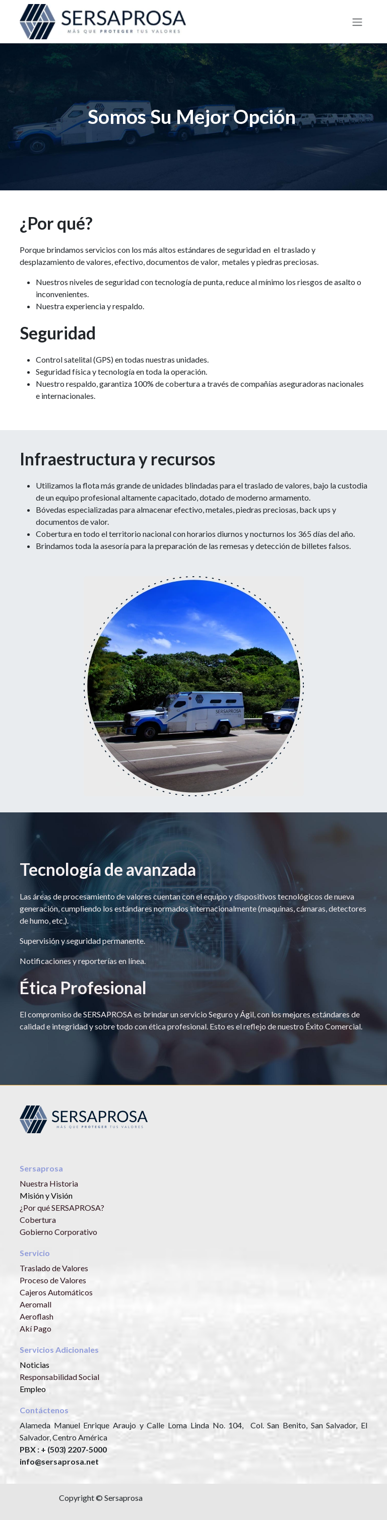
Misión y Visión (46, 1195)
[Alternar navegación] (357, 21)
